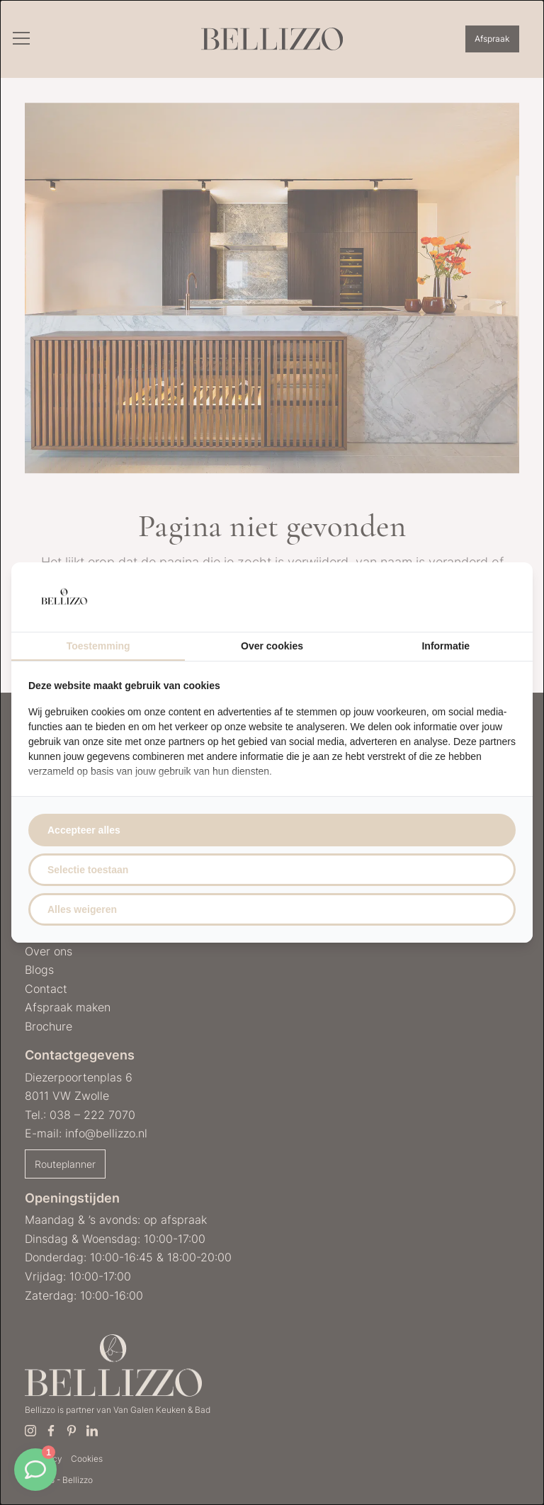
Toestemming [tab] (98, 646)
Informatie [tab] (445, 646)
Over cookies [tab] (272, 646)
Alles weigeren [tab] (82, 909)
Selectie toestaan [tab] (87, 869)
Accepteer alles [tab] (83, 830)
